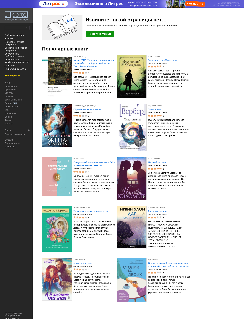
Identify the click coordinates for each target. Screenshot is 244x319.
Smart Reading (79, 56)
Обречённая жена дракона (87, 109)
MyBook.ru (10, 146)
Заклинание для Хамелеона (162, 60)
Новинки (9, 96)
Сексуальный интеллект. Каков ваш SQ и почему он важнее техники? (94, 164)
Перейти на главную (100, 34)
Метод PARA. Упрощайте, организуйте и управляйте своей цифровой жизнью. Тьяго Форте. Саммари (94, 63)
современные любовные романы (14, 54)
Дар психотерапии (157, 211)
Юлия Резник (154, 159)
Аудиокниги (10, 89)
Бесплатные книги (14, 99)
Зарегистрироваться (15, 134)
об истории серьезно (15, 69)
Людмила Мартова (81, 207)
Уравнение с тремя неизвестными (90, 211)
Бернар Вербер (155, 106)
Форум (8, 120)
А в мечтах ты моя (82, 263)
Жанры (8, 82)
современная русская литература (16, 49)
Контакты (9, 123)
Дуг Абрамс (153, 259)
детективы (10, 65)
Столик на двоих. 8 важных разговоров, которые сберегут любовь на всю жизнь (168, 264)
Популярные (11, 86)
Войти (8, 130)
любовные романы (14, 35)
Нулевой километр (157, 162)
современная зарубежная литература (17, 60)
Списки (8, 103)
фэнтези (9, 38)
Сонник (8, 117)
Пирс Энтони (154, 56)
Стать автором (12, 143)
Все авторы (10, 113)
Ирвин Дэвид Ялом (156, 207)
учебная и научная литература (14, 43)
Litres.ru (9, 140)
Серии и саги (11, 106)
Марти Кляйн (79, 159)
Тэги (7, 110)
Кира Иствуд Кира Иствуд (84, 106)
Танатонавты (154, 109)
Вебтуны (9, 93)
